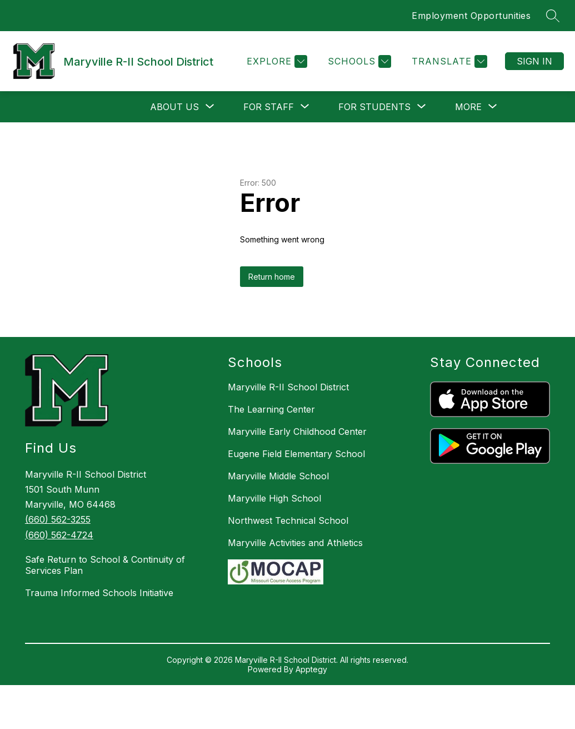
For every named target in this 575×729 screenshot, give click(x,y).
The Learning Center (271, 409)
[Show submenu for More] (468, 106)
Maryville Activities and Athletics (295, 542)
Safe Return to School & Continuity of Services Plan (105, 565)
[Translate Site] (448, 61)
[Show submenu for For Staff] (268, 106)
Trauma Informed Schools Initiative (99, 592)
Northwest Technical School (288, 520)
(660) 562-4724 (59, 534)
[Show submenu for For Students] (374, 106)
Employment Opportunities (471, 15)
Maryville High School (274, 498)
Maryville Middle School (278, 476)
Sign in (534, 61)
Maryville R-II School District (288, 387)
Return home (271, 276)
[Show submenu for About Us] (174, 106)
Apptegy (311, 669)
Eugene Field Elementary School (296, 453)
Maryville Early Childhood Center (297, 431)
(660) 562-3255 (58, 519)
